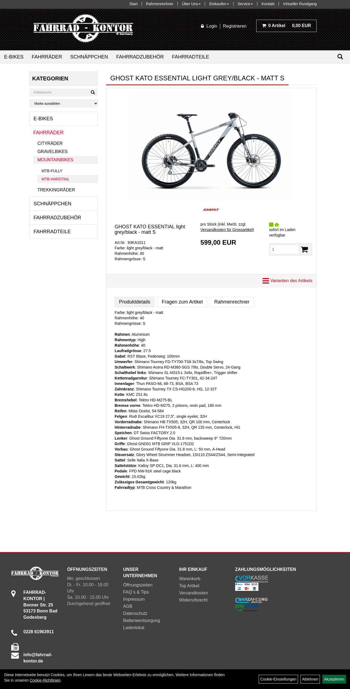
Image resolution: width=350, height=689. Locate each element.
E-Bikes (14, 57)
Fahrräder (47, 57)
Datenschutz (135, 613)
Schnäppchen (89, 57)
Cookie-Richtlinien (45, 680)
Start (133, 4)
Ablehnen (310, 679)
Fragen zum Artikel (182, 302)
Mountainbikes (55, 159)
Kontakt (267, 4)
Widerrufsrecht (193, 600)
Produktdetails (134, 302)
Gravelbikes (52, 151)
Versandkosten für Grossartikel (226, 229)
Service (245, 4)
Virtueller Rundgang (300, 4)
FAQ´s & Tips (136, 592)
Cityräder (50, 143)
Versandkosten (193, 593)
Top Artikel (189, 585)
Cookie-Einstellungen (278, 679)
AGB (127, 606)
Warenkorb (189, 578)
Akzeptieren (334, 679)
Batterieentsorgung (141, 620)
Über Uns (191, 4)
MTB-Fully (52, 171)
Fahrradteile (190, 57)
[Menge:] (284, 249)
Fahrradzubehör (140, 57)
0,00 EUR (286, 25)
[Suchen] (340, 57)
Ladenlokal (133, 627)
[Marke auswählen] (63, 103)
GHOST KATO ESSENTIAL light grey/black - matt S (150, 229)
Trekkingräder (56, 190)
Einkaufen (219, 4)
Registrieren (234, 26)
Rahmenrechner (159, 4)
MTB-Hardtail (55, 179)
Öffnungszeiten (137, 585)
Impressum (134, 599)
